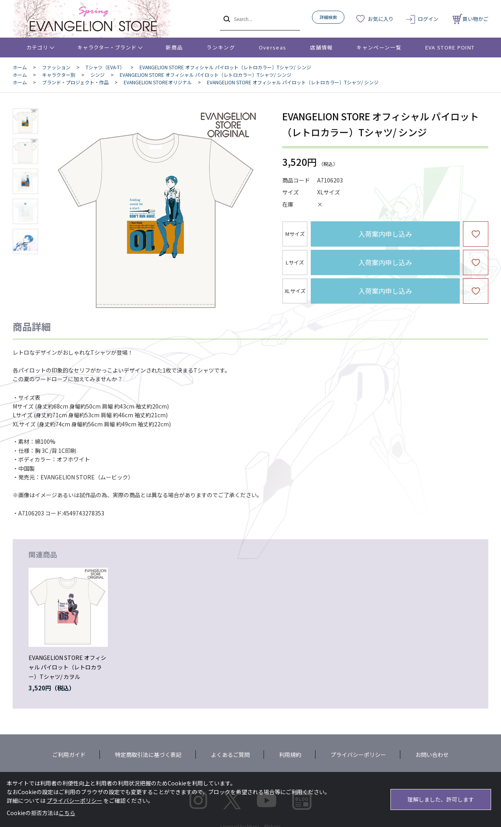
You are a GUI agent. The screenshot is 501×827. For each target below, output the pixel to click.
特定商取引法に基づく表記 (148, 755)
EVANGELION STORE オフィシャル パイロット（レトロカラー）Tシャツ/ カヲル (67, 667)
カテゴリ (37, 47)
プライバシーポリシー (358, 755)
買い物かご (470, 19)
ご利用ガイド (69, 755)
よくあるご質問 (230, 755)
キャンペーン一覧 (378, 47)
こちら (67, 813)
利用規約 (290, 755)
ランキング (221, 47)
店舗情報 (321, 47)
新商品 (174, 47)
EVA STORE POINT (450, 47)
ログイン (428, 19)
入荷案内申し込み (385, 234)
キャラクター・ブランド (106, 47)
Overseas (272, 47)
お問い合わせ (432, 755)
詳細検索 (328, 17)
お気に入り (381, 19)
